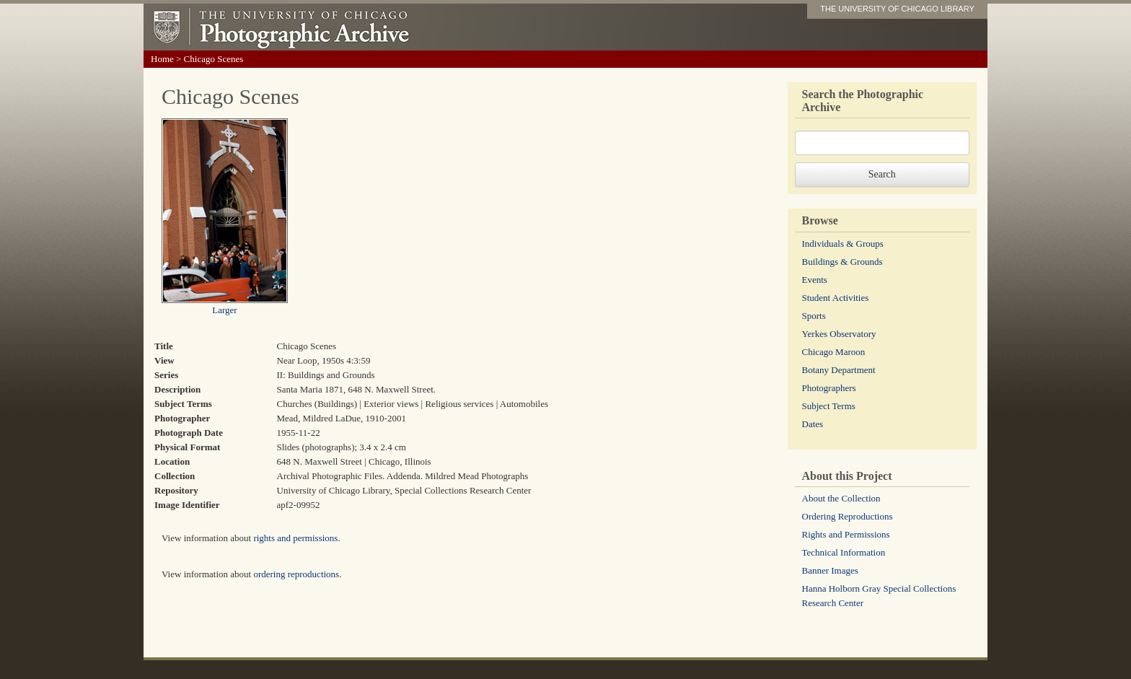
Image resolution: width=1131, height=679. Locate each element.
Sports (814, 315)
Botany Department (839, 369)
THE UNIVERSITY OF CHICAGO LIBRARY (897, 8)
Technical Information (844, 552)
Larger (224, 310)
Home (162, 58)
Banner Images (830, 570)
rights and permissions (295, 538)
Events (814, 279)
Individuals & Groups (843, 243)
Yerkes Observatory (839, 333)
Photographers (829, 387)
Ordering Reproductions (847, 516)
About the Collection (841, 498)
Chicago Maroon (834, 351)
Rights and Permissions (846, 534)
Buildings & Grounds (842, 261)
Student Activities (835, 297)
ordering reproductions (296, 574)
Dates (813, 424)
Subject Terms (828, 405)
